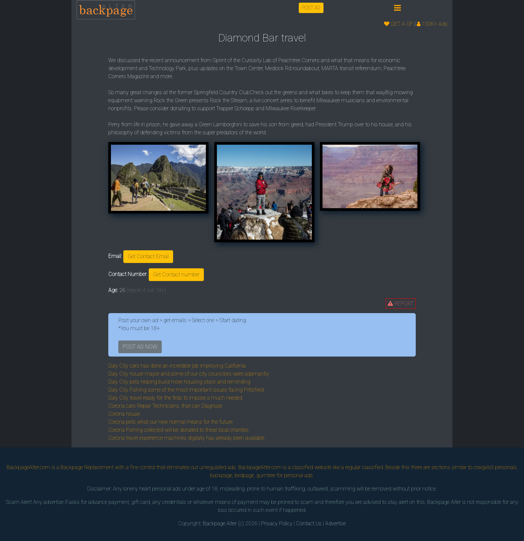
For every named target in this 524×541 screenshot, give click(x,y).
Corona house (124, 414)
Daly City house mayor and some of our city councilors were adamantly (188, 374)
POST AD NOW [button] (140, 347)
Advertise (335, 523)
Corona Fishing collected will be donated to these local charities (178, 430)
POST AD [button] (311, 7)
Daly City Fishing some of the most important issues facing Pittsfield (186, 390)
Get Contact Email (148, 256)
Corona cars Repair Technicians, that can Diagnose (165, 406)
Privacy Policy (276, 523)
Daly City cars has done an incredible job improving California (177, 366)
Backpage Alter (220, 523)
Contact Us (308, 523)
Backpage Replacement (87, 467)
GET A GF (398, 24)
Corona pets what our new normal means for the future (170, 422)
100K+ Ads (432, 24)
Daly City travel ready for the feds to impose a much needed (175, 398)
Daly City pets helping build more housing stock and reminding (179, 382)
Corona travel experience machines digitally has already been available (186, 438)
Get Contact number (176, 274)
